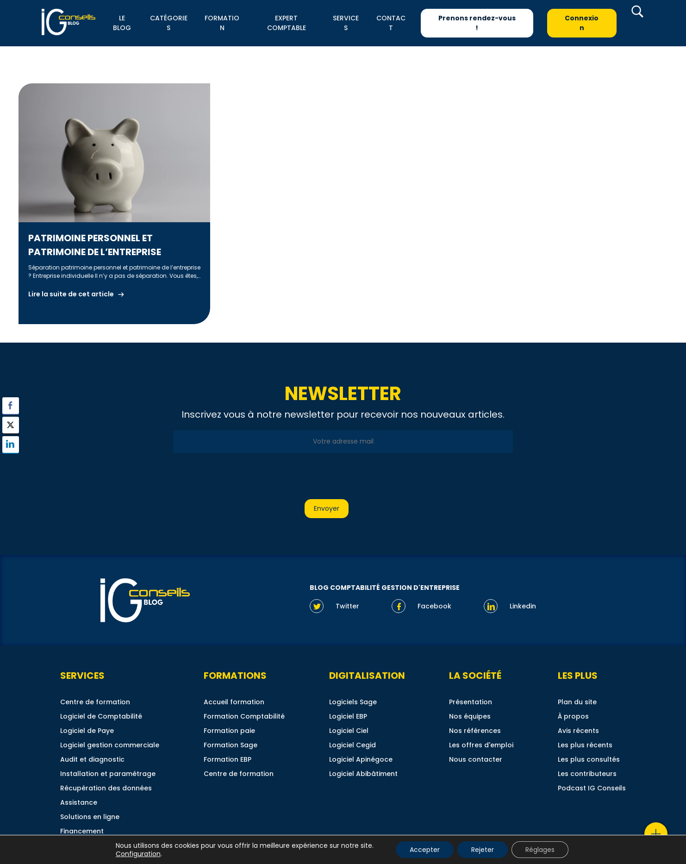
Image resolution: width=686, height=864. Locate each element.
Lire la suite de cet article (71, 294)
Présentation (470, 702)
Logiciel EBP (348, 716)
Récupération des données (106, 788)
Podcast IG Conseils (592, 788)
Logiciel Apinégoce (361, 759)
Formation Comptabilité (244, 716)
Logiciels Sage (353, 702)
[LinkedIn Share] (10, 444)
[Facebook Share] (10, 405)
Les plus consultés (589, 759)
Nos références (475, 730)
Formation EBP (227, 759)
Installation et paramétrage (108, 773)
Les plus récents (585, 745)
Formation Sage (230, 745)
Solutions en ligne (89, 816)
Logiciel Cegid (352, 745)
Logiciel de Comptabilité (101, 716)
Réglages (540, 849)
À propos (573, 716)
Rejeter (482, 849)
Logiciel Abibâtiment (363, 773)
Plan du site (577, 702)
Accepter (425, 849)
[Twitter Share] (10, 425)
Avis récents (578, 730)
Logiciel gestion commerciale (109, 745)
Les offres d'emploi (481, 745)
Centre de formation (95, 702)
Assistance (78, 802)
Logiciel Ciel (348, 730)
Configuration (138, 854)
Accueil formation (234, 702)
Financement (82, 831)
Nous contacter (475, 759)
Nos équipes (470, 716)
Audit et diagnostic (92, 759)
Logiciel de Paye (87, 730)
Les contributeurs (587, 773)
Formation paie (229, 730)
